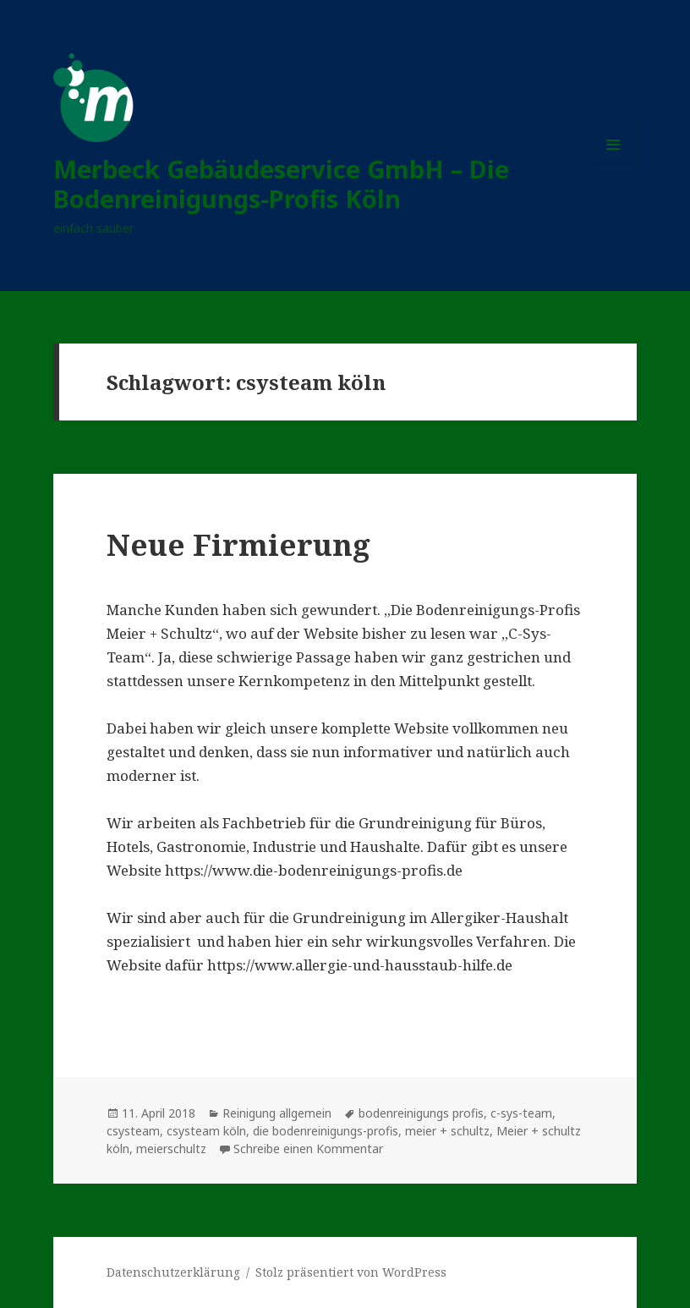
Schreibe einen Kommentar (308, 1148)
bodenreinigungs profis (421, 1113)
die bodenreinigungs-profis (325, 1131)
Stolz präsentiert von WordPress (350, 1272)
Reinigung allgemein (276, 1113)
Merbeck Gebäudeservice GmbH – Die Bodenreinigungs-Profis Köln (281, 183)
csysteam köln (206, 1131)
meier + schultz (447, 1131)
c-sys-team (521, 1113)
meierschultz (171, 1148)
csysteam (133, 1131)
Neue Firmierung (238, 544)
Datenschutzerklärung (173, 1272)
